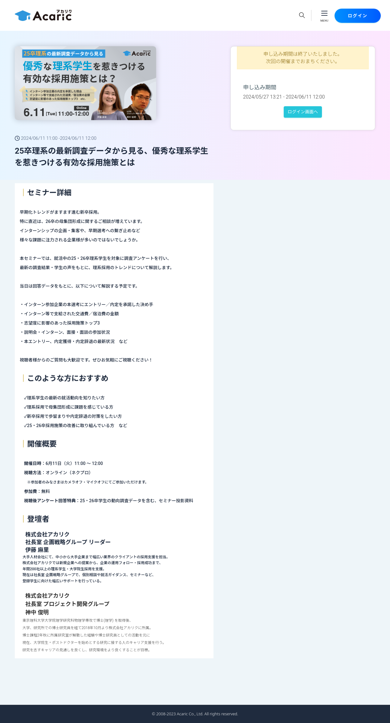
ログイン (358, 15)
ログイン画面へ (303, 111)
